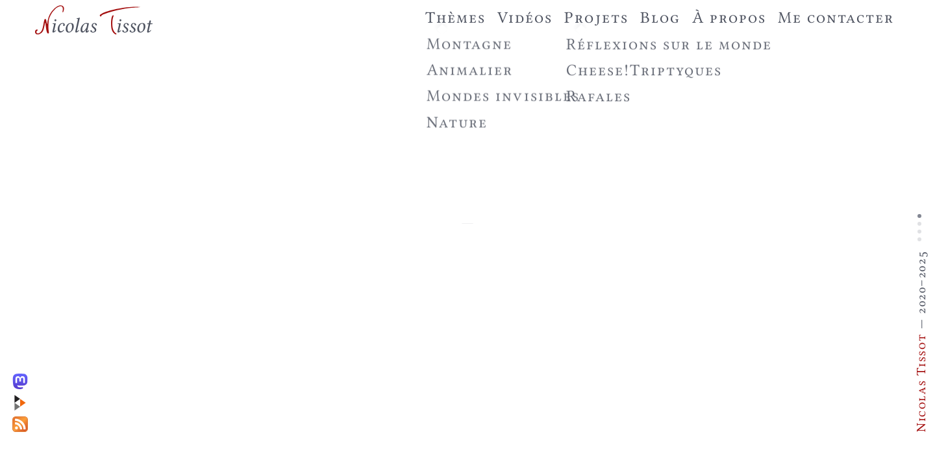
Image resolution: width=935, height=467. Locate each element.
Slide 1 (919, 216)
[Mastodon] (23, 378)
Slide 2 (919, 224)
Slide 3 (919, 232)
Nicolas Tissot (921, 382)
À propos (729, 17)
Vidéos (525, 17)
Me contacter (836, 17)
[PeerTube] (23, 400)
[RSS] (23, 421)
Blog (660, 17)
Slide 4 (919, 239)
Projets (596, 17)
